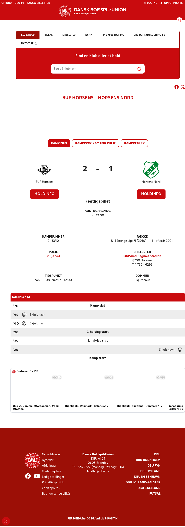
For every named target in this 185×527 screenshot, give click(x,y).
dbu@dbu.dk (100, 471)
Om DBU (6, 3)
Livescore (29, 43)
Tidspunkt (53, 276)
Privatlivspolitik (53, 482)
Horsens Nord (151, 182)
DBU (157, 454)
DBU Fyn (153, 465)
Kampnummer (53, 236)
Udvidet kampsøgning (149, 35)
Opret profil (171, 3)
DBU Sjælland (149, 488)
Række (142, 236)
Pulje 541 (53, 256)
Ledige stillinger (53, 477)
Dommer (142, 276)
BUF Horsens (44, 182)
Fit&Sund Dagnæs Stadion (142, 256)
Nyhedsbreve (51, 454)
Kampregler (134, 143)
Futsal (154, 493)
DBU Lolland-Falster (143, 482)
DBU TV (19, 3)
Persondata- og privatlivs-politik (92, 519)
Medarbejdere (51, 471)
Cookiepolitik (51, 488)
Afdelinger (49, 465)
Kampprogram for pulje (95, 143)
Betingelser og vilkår (56, 493)
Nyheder (48, 460)
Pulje (53, 252)
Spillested (142, 252)
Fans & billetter (38, 3)
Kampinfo (59, 143)
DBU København (147, 477)
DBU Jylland (150, 471)
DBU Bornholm (148, 460)
